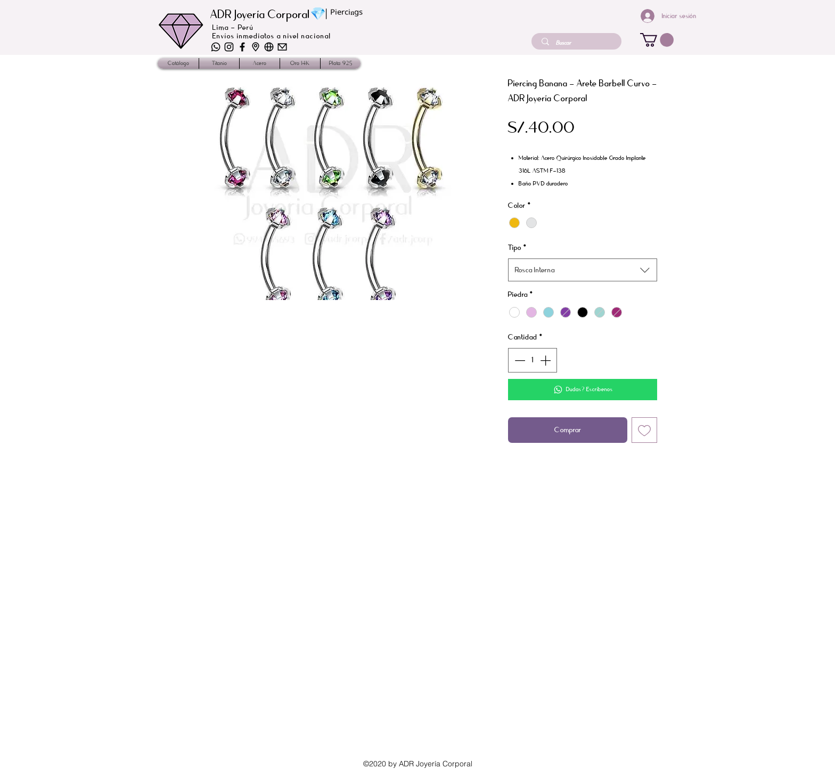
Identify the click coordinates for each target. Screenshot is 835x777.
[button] (657, 40)
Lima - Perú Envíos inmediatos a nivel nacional (271, 31)
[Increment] (546, 360)
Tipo (517, 247)
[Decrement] (519, 360)
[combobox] (582, 269)
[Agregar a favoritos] (644, 430)
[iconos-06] (215, 47)
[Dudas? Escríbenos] (582, 389)
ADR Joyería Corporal (260, 14)
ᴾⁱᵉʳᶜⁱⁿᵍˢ (346, 15)
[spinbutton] (532, 360)
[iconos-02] (255, 47)
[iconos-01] (282, 47)
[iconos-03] (269, 47)
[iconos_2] (242, 47)
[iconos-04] (229, 47)
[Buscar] (577, 43)
